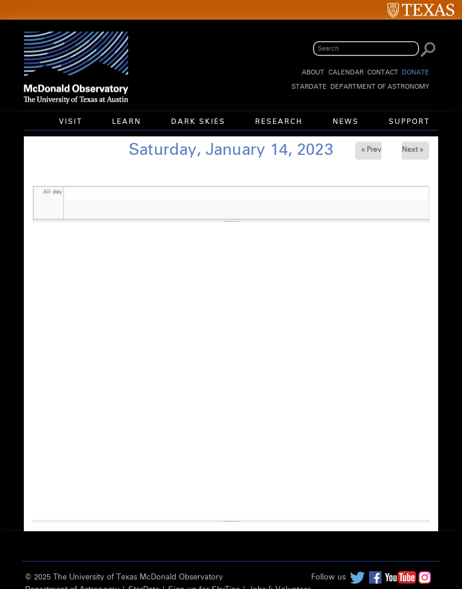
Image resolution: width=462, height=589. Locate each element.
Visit (70, 122)
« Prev (371, 150)
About (313, 72)
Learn (126, 122)
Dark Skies (198, 122)
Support (409, 122)
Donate (415, 72)
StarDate (309, 86)
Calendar (346, 72)
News (346, 122)
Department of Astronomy (379, 86)
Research (279, 122)
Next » (412, 150)
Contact (382, 72)
